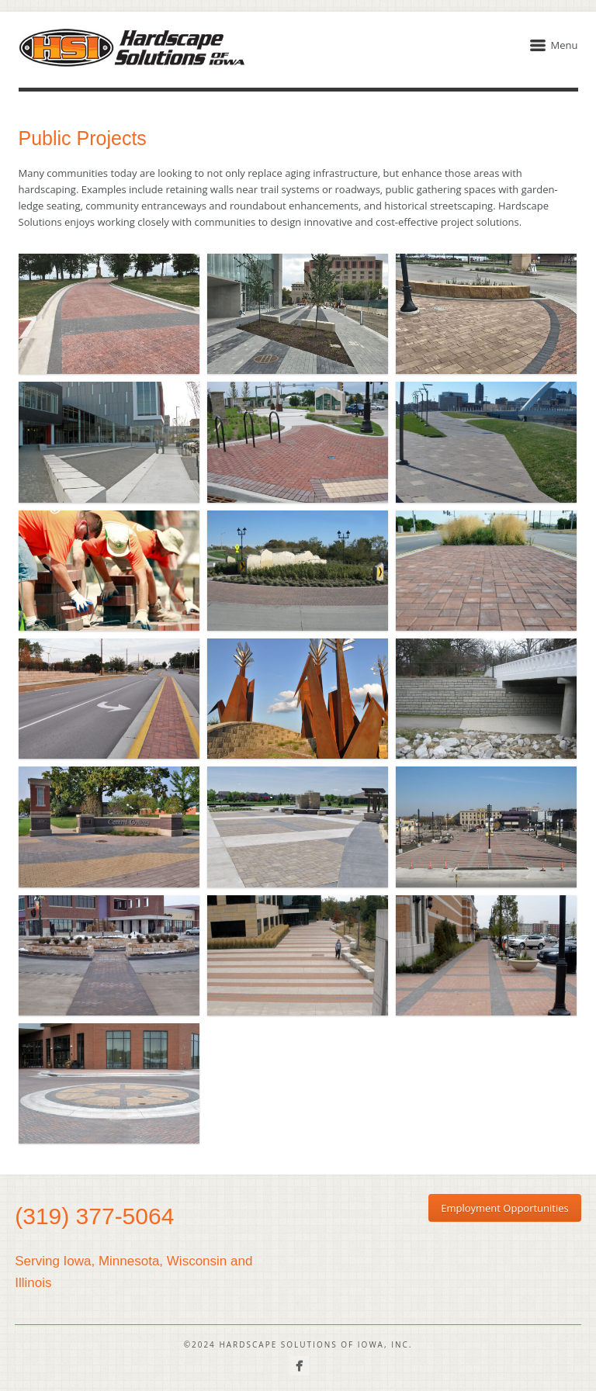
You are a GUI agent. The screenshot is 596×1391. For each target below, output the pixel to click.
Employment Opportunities (505, 1208)
